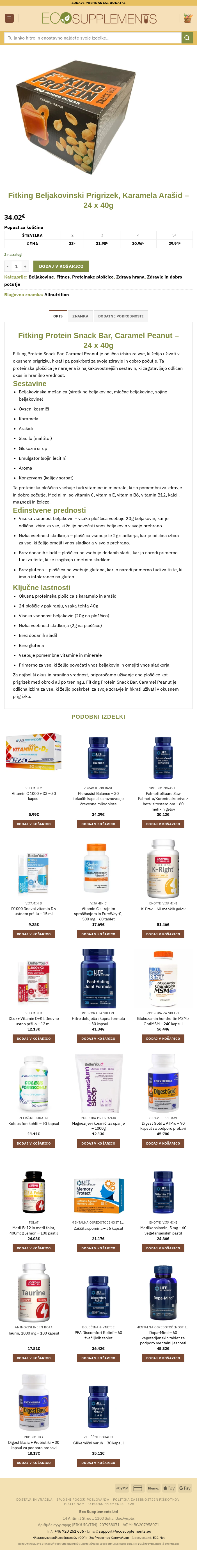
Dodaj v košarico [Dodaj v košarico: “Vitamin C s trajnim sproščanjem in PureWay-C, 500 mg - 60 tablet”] (98, 934)
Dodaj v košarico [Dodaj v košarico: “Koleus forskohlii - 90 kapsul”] (34, 1143)
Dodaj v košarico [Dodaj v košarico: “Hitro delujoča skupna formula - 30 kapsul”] (98, 1038)
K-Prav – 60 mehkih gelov (163, 908)
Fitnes (63, 277)
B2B (130, 1503)
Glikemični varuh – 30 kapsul (98, 1442)
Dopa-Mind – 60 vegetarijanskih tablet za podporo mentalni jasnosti (163, 1337)
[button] (9, 18)
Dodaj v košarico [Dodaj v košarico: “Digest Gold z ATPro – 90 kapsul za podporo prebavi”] (163, 1143)
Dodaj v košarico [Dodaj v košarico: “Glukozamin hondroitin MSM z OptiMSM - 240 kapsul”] (163, 1038)
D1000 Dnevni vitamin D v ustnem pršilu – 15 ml (33, 911)
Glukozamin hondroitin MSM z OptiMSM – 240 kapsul (163, 1021)
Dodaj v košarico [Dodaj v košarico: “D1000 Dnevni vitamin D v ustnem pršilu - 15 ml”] (34, 934)
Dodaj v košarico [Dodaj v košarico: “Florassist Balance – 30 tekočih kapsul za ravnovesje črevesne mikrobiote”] (98, 824)
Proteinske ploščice (93, 277)
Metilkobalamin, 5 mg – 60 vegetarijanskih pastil (163, 1230)
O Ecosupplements (106, 1503)
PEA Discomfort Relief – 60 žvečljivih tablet (98, 1335)
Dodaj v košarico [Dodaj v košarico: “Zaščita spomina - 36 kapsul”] (98, 1248)
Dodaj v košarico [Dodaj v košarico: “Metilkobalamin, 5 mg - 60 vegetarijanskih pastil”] (163, 1248)
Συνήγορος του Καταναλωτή (109, 1538)
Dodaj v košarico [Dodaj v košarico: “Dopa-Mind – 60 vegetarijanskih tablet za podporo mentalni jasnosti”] (163, 1358)
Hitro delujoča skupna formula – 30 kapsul (98, 1021)
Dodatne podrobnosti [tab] (121, 316)
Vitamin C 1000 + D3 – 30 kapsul (34, 796)
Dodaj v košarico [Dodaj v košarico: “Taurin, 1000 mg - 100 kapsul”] (34, 1358)
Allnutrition (56, 294)
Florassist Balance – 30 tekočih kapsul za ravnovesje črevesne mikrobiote (98, 798)
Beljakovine (41, 277)
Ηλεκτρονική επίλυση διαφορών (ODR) (60, 1538)
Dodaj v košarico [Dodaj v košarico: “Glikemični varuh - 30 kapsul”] (98, 1463)
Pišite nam (74, 1503)
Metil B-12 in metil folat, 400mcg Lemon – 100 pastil (34, 1230)
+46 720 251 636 (69, 1531)
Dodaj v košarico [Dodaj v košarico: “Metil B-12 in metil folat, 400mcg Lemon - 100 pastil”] (34, 1248)
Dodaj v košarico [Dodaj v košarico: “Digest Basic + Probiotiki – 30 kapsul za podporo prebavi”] (34, 1463)
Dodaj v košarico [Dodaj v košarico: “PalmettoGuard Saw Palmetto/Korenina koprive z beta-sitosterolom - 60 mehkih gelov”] (163, 824)
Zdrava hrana (130, 277)
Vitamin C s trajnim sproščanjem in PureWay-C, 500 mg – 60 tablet (98, 914)
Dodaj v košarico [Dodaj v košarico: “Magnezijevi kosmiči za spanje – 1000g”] (98, 1143)
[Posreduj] (187, 37)
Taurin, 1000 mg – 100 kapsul (33, 1333)
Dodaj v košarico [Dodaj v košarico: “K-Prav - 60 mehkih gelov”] (163, 934)
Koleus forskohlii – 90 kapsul (33, 1123)
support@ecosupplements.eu (125, 1531)
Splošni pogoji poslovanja (82, 1499)
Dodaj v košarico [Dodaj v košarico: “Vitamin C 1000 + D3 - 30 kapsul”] (34, 824)
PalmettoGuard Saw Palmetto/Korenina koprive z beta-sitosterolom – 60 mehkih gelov (163, 801)
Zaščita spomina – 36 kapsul (98, 1228)
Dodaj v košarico (61, 266)
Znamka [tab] (80, 316)
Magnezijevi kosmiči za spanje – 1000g (98, 1126)
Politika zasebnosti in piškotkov (146, 1499)
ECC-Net (159, 1538)
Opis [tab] (58, 316)
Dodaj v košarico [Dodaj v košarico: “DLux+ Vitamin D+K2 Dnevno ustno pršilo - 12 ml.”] (34, 1038)
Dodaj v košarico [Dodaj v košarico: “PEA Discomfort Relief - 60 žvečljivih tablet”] (98, 1358)
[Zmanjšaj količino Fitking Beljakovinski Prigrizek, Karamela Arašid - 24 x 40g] (7, 266)
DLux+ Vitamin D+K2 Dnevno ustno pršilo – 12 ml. (34, 1021)
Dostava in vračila (34, 1499)
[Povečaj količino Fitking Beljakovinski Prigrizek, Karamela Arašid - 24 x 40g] (25, 266)
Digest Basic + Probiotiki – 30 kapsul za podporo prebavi (33, 1445)
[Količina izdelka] (16, 266)
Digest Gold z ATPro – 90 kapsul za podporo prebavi (163, 1126)
